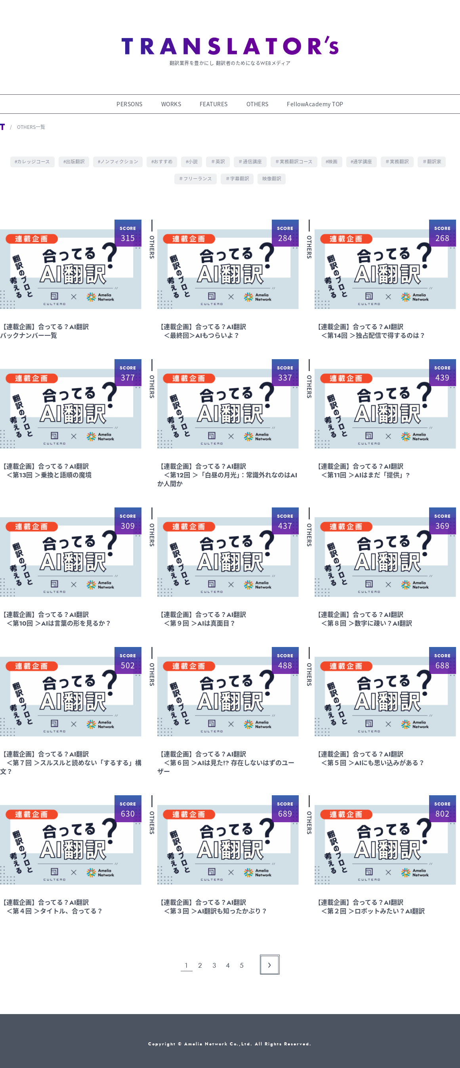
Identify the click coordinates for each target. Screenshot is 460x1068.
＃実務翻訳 (400, 156)
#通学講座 (364, 156)
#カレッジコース (29, 156)
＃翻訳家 (435, 156)
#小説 (191, 156)
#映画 (333, 156)
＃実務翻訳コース (295, 156)
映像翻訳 (272, 173)
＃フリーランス (195, 173)
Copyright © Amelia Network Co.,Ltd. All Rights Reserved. (230, 1038)
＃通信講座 (251, 156)
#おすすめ (161, 156)
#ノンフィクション (116, 156)
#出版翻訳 (71, 156)
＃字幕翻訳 (237, 173)
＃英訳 (218, 156)
